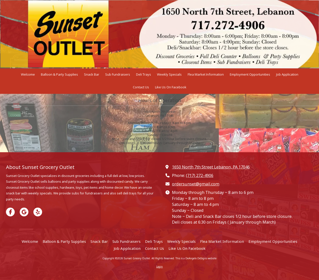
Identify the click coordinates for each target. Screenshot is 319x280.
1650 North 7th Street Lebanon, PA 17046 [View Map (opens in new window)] (211, 167)
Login (159, 266)
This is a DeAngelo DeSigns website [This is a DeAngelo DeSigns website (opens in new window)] (196, 258)
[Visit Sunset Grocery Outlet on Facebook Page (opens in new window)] (10, 212)
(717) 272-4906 (199, 175)
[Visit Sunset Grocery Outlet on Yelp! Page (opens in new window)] (37, 212)
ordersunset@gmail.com (195, 184)
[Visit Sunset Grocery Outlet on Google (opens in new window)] (24, 212)
